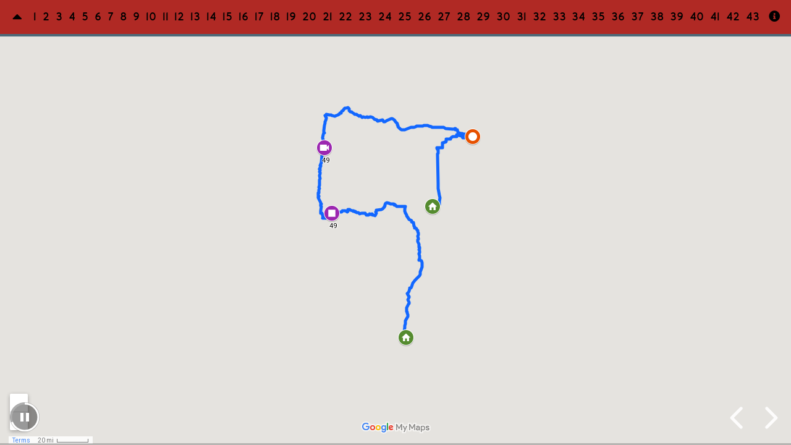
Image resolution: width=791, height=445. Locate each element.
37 (638, 17)
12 (180, 17)
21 (328, 17)
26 (425, 17)
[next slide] (769, 418)
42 (733, 17)
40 (697, 17)
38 (657, 17)
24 (385, 17)
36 (618, 17)
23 (366, 17)
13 (196, 17)
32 (540, 17)
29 (484, 17)
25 (405, 17)
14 (212, 17)
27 (444, 17)
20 (310, 17)
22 (346, 17)
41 (716, 17)
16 (244, 17)
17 (259, 17)
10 (151, 17)
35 (599, 17)
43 (753, 17)
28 (464, 17)
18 (276, 17)
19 (292, 17)
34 (579, 17)
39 (677, 17)
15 (228, 17)
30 (504, 17)
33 (560, 17)
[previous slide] (738, 418)
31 (522, 17)
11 (166, 17)
